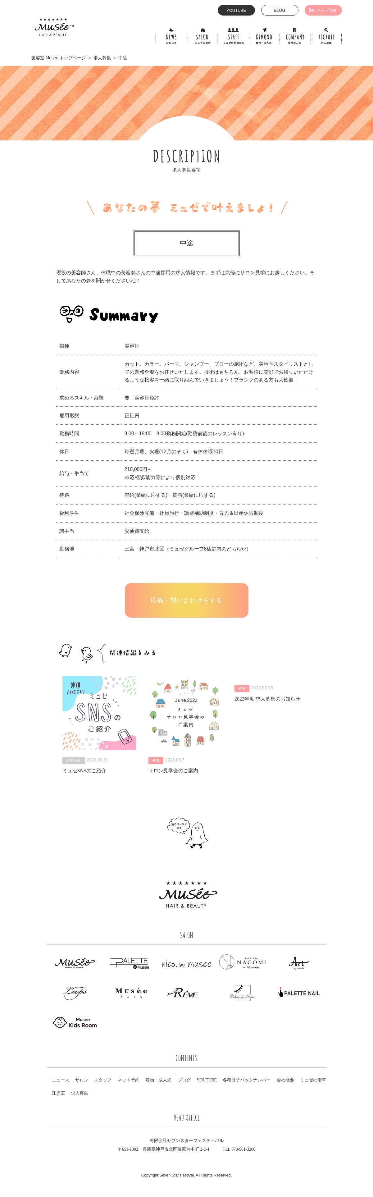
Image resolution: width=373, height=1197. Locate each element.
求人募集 (102, 57)
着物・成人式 (158, 1080)
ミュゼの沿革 (313, 1080)
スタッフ (102, 1080)
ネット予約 (128, 1080)
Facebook (234, 905)
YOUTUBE (207, 1080)
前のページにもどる (186, 833)
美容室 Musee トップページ (58, 57)
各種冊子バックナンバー (247, 1080)
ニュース (60, 1080)
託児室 (58, 1093)
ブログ (184, 1080)
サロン (81, 1080)
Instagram (248, 905)
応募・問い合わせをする (186, 600)
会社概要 (285, 1080)
